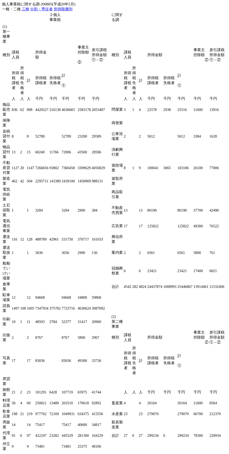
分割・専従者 (41, 9)
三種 (25, 9)
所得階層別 (63, 9)
